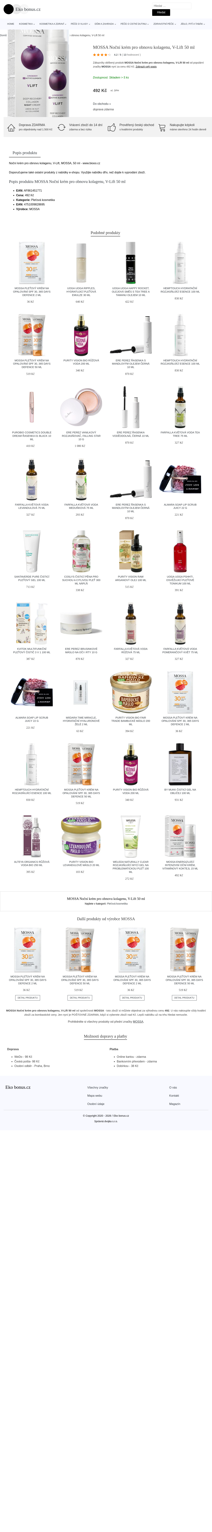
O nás (173, 1087)
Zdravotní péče (163, 24)
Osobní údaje (95, 1103)
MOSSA (106, 66)
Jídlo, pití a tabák (192, 24)
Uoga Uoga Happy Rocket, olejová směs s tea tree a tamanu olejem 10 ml (131, 291)
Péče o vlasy (79, 24)
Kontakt (174, 1095)
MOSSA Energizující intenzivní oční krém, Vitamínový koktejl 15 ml (180, 865)
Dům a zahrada (104, 24)
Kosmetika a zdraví (52, 24)
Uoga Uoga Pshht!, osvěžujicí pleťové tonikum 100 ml (180, 580)
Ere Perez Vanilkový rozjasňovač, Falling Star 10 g (81, 436)
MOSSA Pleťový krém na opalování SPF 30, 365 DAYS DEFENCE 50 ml (31, 364)
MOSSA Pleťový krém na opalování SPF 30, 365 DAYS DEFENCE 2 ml (31, 291)
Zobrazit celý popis (146, 66)
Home (10, 24)
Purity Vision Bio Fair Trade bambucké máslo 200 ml (130, 721)
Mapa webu (94, 1095)
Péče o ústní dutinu (133, 24)
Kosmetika (26, 24)
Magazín (174, 1103)
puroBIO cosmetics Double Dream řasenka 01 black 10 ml (31, 436)
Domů (3, 35)
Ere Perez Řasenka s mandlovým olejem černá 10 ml (130, 364)
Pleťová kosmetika (117, 903)
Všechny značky (97, 1087)
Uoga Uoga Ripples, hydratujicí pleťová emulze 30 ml (81, 291)
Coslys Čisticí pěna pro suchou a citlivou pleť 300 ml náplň (81, 580)
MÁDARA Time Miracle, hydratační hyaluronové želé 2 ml (81, 721)
